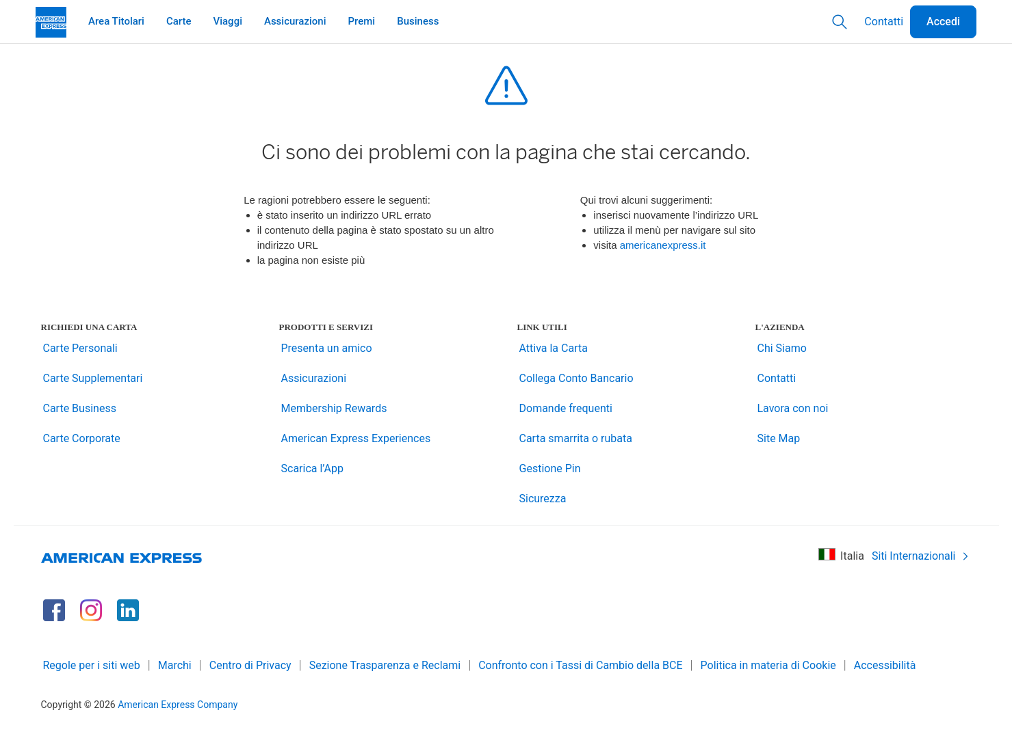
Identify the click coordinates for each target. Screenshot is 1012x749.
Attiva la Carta (553, 348)
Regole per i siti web (91, 665)
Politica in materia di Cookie (768, 665)
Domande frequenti (565, 408)
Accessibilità (885, 665)
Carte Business (79, 408)
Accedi (943, 21)
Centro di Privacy (250, 665)
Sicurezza (543, 498)
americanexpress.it (663, 245)
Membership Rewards (334, 408)
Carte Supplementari (93, 378)
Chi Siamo (782, 348)
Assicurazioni (314, 378)
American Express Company (177, 704)
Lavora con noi (793, 408)
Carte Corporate (81, 438)
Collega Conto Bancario (576, 378)
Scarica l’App (312, 468)
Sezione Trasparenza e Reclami (385, 665)
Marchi (175, 665)
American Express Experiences (356, 438)
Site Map (779, 438)
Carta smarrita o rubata (575, 438)
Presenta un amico (326, 348)
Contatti (883, 21)
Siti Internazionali (921, 555)
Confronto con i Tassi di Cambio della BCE (580, 665)
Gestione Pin (550, 468)
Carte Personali (80, 348)
